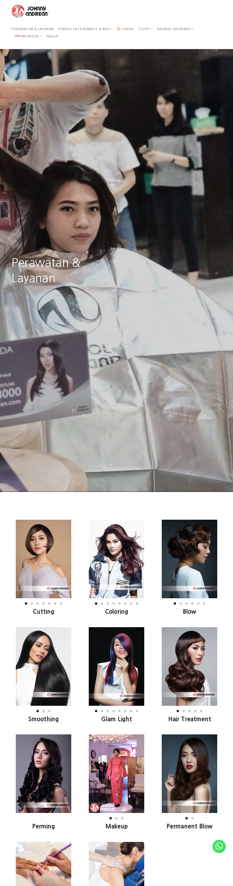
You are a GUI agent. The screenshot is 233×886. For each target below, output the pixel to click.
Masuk (52, 36)
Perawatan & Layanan (32, 29)
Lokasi (125, 29)
